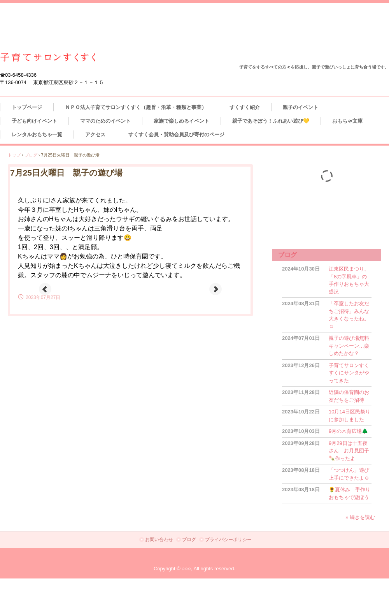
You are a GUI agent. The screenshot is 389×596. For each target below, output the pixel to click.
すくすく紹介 (245, 107)
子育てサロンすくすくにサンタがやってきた (349, 372)
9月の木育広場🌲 (348, 431)
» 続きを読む (360, 517)
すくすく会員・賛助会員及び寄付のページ (176, 134)
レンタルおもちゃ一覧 (37, 134)
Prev (45, 289)
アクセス (95, 134)
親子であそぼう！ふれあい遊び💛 (270, 121)
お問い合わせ (159, 539)
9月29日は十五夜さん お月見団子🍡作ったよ (349, 450)
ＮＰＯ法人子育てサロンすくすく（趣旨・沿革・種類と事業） (136, 107)
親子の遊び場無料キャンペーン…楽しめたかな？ (349, 345)
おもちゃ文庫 (350, 121)
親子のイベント (300, 107)
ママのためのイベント (105, 121)
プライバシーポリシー (228, 539)
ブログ (287, 254)
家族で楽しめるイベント (181, 121)
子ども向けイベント (34, 121)
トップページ (27, 107)
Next (215, 289)
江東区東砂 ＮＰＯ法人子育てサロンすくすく (48, 57)
